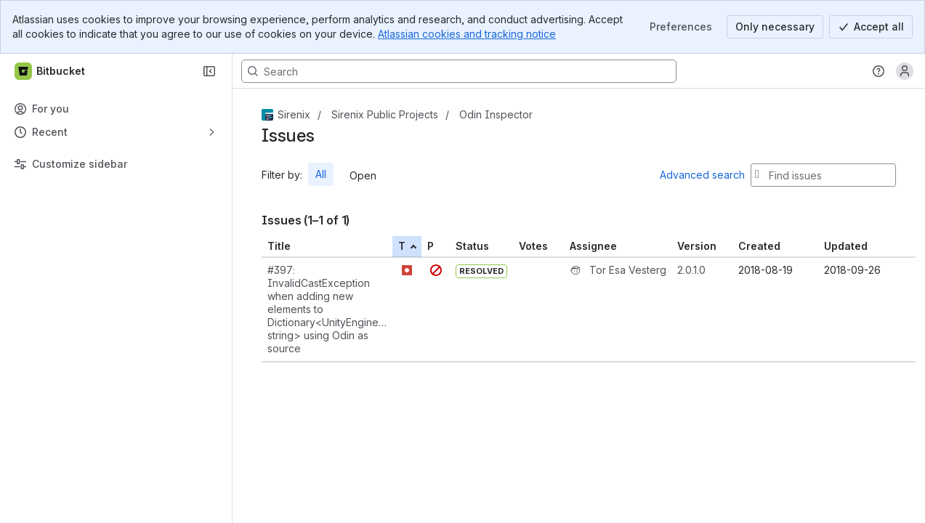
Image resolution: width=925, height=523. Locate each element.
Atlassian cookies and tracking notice (467, 34)
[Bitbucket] (50, 71)
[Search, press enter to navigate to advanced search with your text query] (458, 71)
